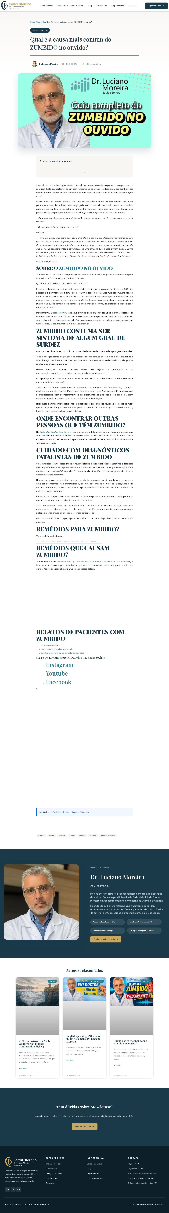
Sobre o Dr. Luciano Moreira (70, 6)
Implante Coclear (53, 1164)
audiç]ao (41, 836)
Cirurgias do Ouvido (54, 1173)
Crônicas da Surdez (50, 645)
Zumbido (41, 22)
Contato (133, 6)
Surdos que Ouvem (95, 1178)
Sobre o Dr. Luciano (95, 1164)
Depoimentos (118, 6)
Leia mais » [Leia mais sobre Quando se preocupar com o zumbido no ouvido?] (117, 1066)
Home (32, 22)
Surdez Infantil (52, 1178)
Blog (90, 6)
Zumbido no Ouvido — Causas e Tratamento (71, 812)
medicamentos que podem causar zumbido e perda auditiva (87, 561)
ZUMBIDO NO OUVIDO (86, 268)
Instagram (59, 664)
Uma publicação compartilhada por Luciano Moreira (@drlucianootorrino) (69, 542)
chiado (51, 836)
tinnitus (82, 836)
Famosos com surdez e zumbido (57, 649)
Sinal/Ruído (102, 6)
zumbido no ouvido (108, 836)
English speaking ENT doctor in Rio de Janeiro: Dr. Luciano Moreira (83, 1038)
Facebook (59, 682)
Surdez (35, 30)
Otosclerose (51, 1168)
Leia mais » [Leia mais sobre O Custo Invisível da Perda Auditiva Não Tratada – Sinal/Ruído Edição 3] (23, 1069)
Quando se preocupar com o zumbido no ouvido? (130, 1042)
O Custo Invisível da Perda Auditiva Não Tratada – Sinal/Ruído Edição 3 (34, 1043)
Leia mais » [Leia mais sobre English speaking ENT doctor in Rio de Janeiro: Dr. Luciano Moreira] (70, 1060)
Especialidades (46, 6)
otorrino (62, 836)
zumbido (93, 836)
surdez (72, 836)
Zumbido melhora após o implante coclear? (62, 652)
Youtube (57, 673)
